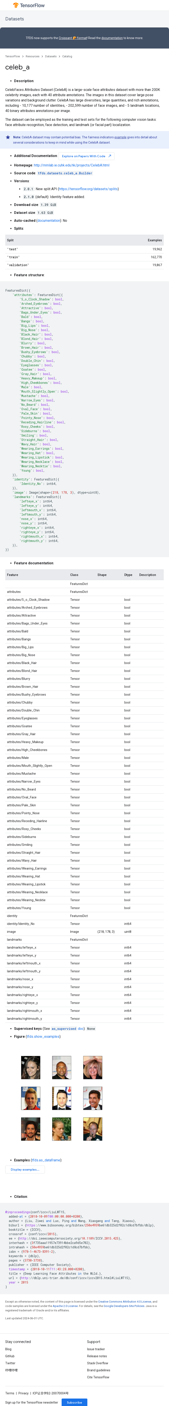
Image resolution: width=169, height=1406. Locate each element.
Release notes (97, 1356)
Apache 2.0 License (65, 1306)
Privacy (23, 1393)
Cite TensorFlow (98, 1377)
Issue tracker (96, 1349)
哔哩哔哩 (11, 1370)
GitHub (10, 1356)
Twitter (10, 1363)
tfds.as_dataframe (46, 1160)
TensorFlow (12, 56)
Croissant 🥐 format (73, 38)
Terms (9, 1393)
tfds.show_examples (43, 1036)
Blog (8, 1349)
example (120, 137)
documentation (112, 38)
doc (67, 1029)
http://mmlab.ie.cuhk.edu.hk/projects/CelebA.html (71, 165)
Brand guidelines (98, 1370)
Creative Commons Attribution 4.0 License (124, 1301)
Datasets (14, 19)
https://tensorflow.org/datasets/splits (88, 189)
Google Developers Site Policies (124, 1306)
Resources (32, 56)
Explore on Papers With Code (87, 156)
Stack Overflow (97, 1363)
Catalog (67, 56)
